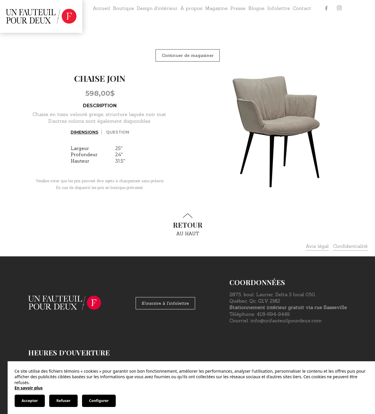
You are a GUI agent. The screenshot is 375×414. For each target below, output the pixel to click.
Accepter (30, 400)
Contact (302, 8)
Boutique (123, 8)
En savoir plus (29, 388)
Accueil (101, 8)
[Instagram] (339, 8)
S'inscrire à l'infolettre (165, 303)
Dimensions (84, 132)
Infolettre (278, 8)
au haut (187, 224)
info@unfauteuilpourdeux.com (286, 320)
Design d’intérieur (157, 8)
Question (117, 132)
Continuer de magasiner (188, 55)
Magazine (216, 8)
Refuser (63, 400)
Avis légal (317, 246)
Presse (238, 8)
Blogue (256, 8)
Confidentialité (350, 246)
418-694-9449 (273, 314)
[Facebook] (326, 8)
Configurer (99, 400)
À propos (191, 8)
